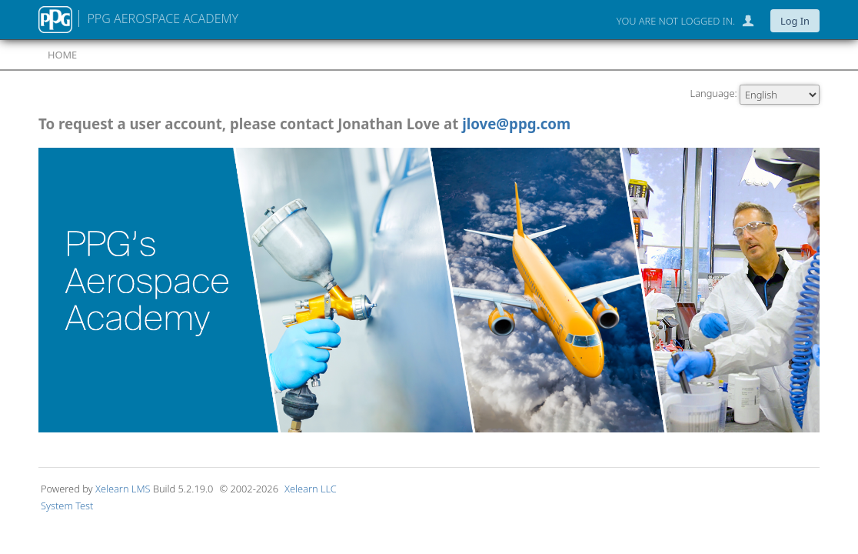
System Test (67, 505)
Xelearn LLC (310, 489)
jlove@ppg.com (516, 123)
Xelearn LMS (124, 489)
